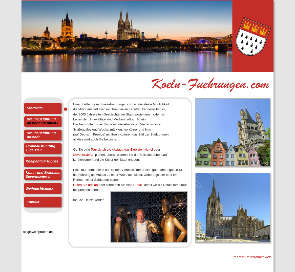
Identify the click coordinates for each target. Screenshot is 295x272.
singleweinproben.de (37, 232)
